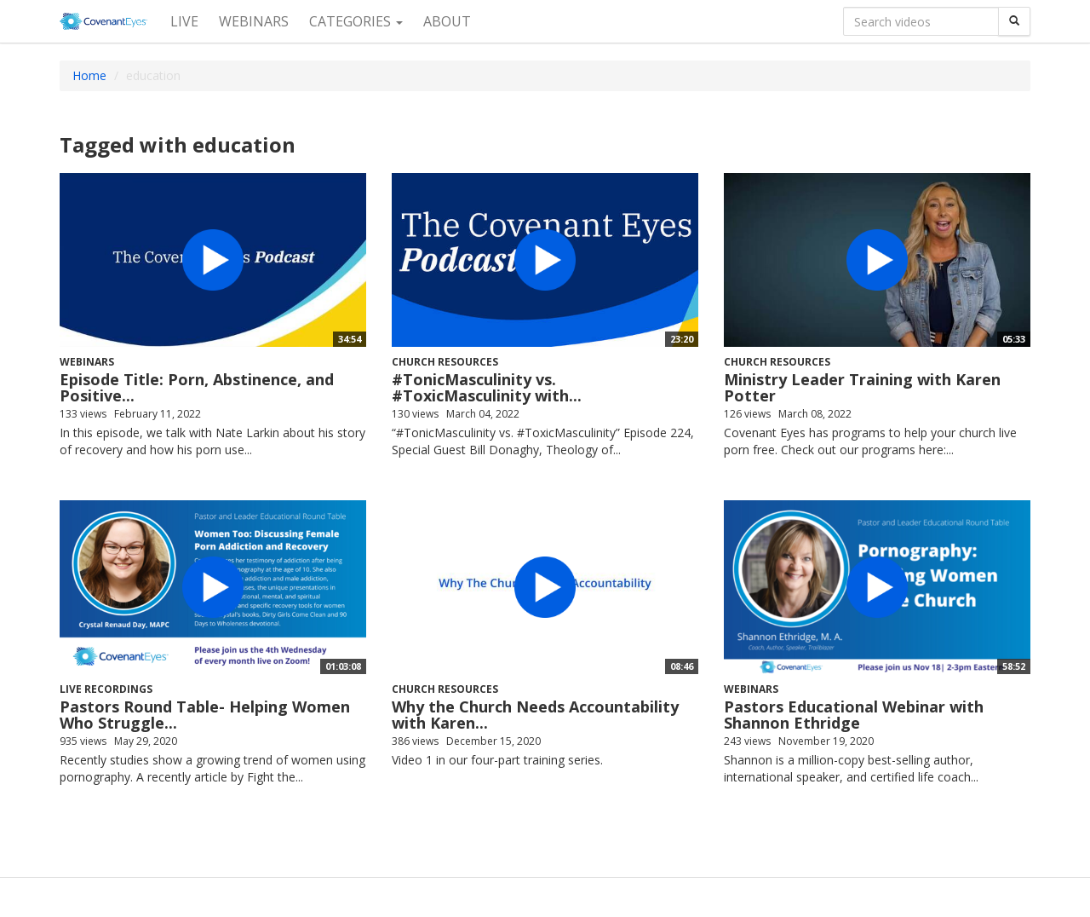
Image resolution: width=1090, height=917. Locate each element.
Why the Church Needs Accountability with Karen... (535, 715)
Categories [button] (356, 21)
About (447, 21)
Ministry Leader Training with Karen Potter (862, 388)
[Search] (1014, 21)
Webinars (254, 21)
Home (89, 75)
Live (184, 21)
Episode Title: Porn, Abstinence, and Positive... (197, 388)
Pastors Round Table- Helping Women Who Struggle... (205, 715)
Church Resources (445, 362)
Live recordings (106, 689)
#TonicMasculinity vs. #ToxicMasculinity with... (487, 388)
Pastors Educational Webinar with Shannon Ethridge (854, 715)
